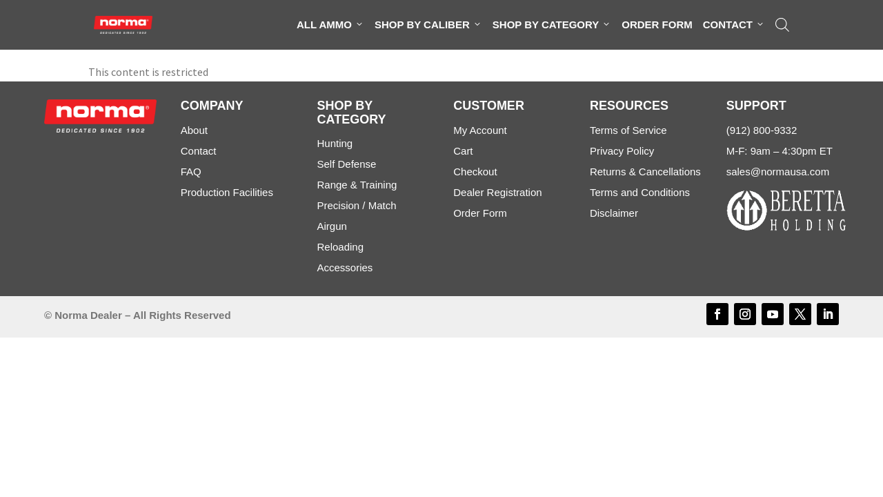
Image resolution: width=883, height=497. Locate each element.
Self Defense (346, 164)
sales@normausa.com (777, 171)
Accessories (345, 267)
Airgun (331, 226)
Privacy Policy (622, 151)
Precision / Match (356, 205)
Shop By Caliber (428, 25)
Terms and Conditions (640, 192)
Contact (734, 25)
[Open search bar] (782, 25)
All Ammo (330, 25)
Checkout (475, 171)
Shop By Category (552, 25)
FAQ (191, 171)
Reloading (340, 247)
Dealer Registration (497, 192)
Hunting (335, 143)
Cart (463, 151)
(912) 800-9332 (761, 130)
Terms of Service (628, 130)
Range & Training (357, 185)
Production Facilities (227, 192)
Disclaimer (614, 213)
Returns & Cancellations (645, 171)
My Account (480, 130)
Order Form (657, 24)
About (194, 130)
